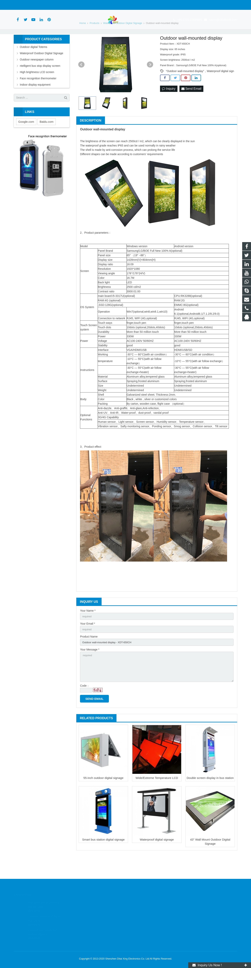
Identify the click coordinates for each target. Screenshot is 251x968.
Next (150, 81)
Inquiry (168, 105)
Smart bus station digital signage (103, 861)
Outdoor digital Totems (33, 63)
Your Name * (87, 627)
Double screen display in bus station (210, 799)
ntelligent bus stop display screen (40, 82)
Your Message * (89, 668)
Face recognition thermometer (38, 95)
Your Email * (87, 641)
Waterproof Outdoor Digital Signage (41, 70)
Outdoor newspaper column (37, 76)
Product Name (88, 654)
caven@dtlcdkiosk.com (63, 4)
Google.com (26, 138)
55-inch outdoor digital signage (103, 799)
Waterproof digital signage (157, 861)
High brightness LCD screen (37, 89)
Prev (81, 81)
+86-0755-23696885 (29, 4)
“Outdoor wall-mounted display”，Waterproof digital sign (200, 88)
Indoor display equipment (35, 101)
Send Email (191, 105)
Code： (84, 707)
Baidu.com (47, 138)
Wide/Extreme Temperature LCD (157, 799)
